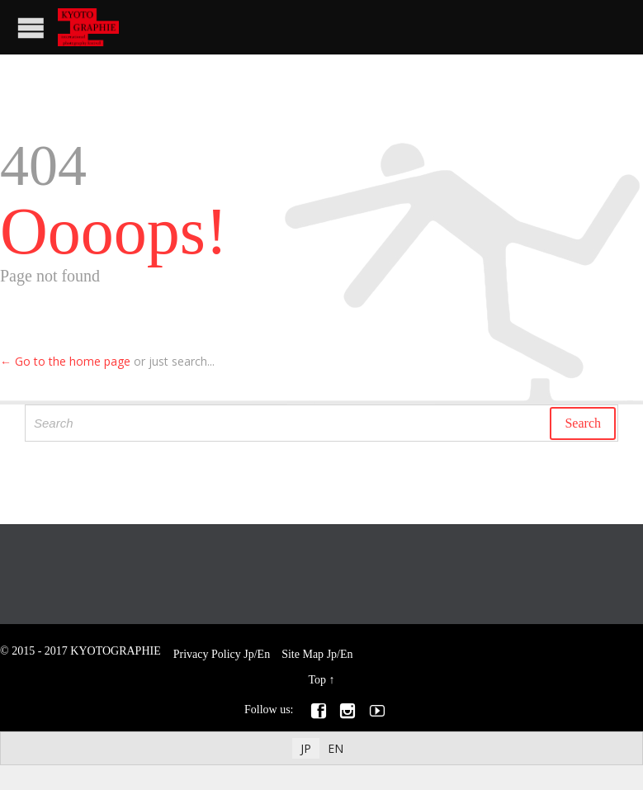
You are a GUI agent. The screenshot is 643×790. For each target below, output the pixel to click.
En (264, 654)
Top (317, 680)
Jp (248, 654)
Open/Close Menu (31, 27)
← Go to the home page (65, 361)
